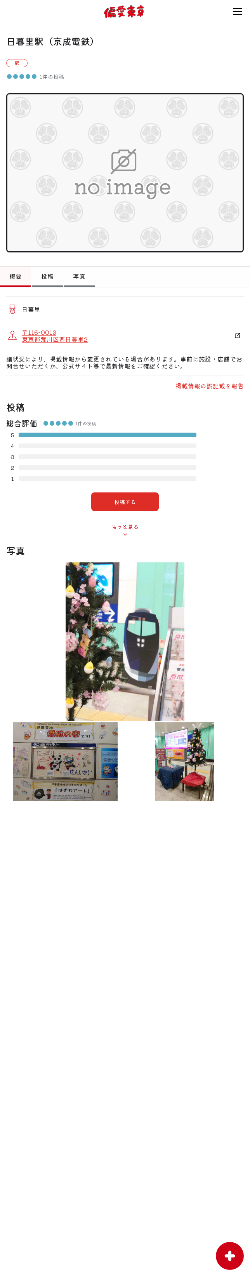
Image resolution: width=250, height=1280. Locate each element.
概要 (15, 276)
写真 (79, 276)
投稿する (125, 502)
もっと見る (125, 526)
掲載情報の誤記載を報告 (209, 385)
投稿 (47, 276)
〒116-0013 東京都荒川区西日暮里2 (55, 335)
